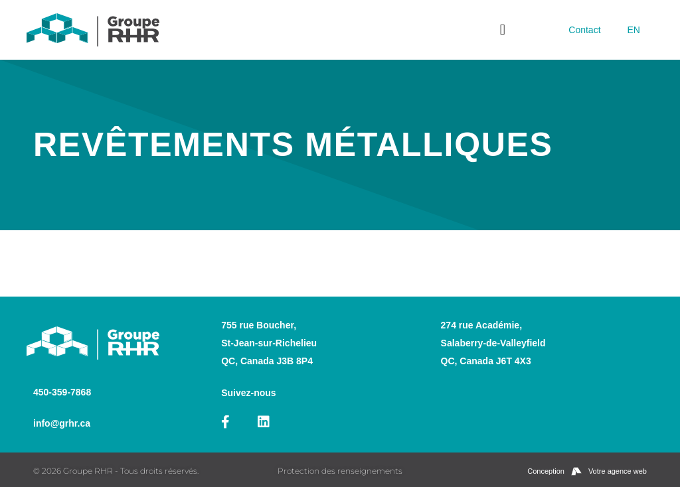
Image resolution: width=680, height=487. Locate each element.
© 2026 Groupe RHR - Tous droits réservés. (116, 471)
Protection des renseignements (340, 471)
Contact (584, 30)
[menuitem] (633, 30)
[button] (502, 30)
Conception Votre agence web (587, 471)
